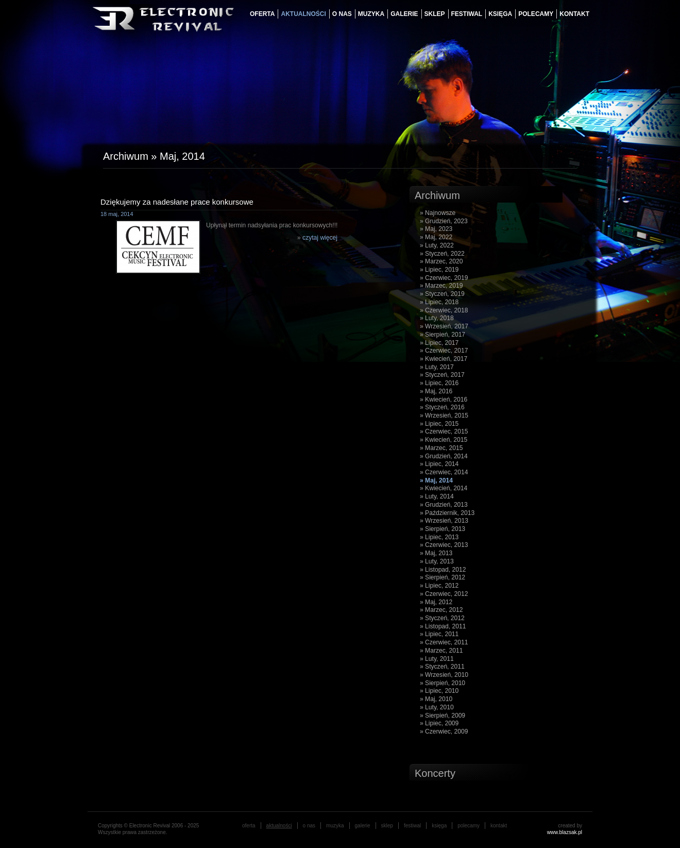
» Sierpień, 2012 (442, 577)
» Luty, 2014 (437, 496)
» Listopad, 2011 (443, 626)
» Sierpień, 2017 (442, 334)
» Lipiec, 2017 (439, 342)
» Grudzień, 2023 (444, 221)
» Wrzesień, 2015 (444, 415)
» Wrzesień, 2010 (444, 674)
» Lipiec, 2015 (439, 423)
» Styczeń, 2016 (442, 407)
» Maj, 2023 (436, 228)
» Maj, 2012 (436, 602)
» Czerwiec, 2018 (444, 310)
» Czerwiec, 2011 (444, 642)
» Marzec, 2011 (441, 650)
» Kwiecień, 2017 (443, 358)
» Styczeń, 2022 (442, 253)
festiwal (467, 14)
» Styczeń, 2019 (442, 293)
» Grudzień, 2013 (444, 504)
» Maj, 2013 (436, 553)
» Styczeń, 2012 (442, 618)
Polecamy (535, 14)
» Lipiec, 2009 (439, 723)
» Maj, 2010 (436, 699)
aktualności (303, 14)
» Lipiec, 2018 (439, 302)
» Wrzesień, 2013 (444, 520)
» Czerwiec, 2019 (444, 277)
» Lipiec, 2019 (439, 269)
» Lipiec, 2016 (439, 383)
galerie (404, 14)
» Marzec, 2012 (441, 609)
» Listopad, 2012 (443, 569)
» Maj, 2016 (436, 391)
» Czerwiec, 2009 (444, 731)
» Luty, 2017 (437, 367)
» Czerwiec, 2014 (444, 472)
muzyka (371, 14)
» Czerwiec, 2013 (444, 544)
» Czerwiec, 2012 (444, 593)
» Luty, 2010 (437, 707)
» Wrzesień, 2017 (444, 326)
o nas (342, 14)
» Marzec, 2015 (441, 448)
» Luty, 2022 (437, 245)
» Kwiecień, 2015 (443, 439)
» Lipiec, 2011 (439, 634)
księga (500, 14)
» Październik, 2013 (447, 513)
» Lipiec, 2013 (439, 537)
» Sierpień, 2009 (442, 715)
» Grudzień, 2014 (444, 456)
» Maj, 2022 (436, 237)
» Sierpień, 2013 (442, 529)
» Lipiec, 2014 (439, 464)
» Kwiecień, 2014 (443, 488)
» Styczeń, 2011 (442, 666)
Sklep (434, 14)
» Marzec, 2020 (441, 261)
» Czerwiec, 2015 (444, 431)
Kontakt (574, 14)
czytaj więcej (319, 237)
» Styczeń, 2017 (442, 374)
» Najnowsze (437, 213)
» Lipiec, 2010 (439, 690)
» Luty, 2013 (437, 561)
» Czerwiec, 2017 (444, 350)
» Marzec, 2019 (441, 285)
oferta (262, 14)
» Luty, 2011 (437, 658)
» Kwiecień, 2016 (443, 399)
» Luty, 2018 (437, 318)
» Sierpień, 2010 (442, 683)
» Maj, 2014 (436, 480)
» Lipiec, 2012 (439, 585)
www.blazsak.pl (564, 832)
